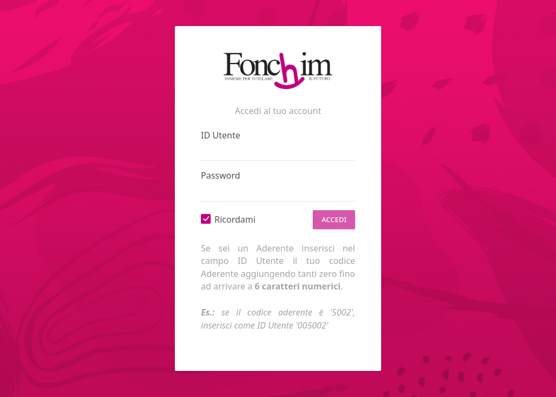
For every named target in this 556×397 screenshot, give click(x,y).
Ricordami (235, 219)
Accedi (333, 219)
